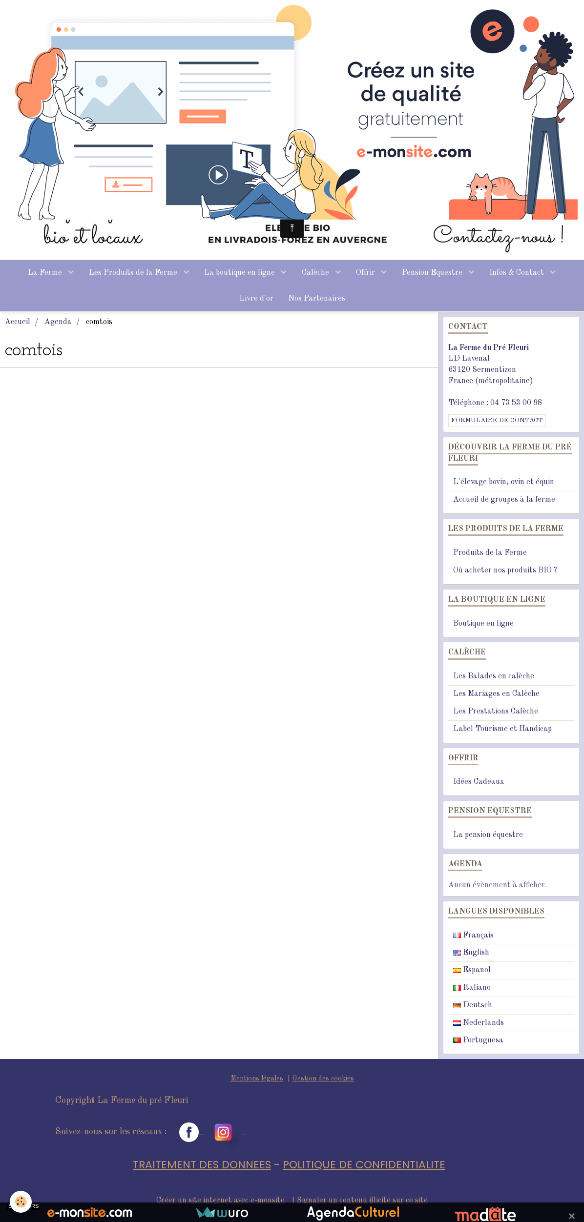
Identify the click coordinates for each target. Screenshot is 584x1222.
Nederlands (478, 1023)
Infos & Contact (517, 273)
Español (472, 970)
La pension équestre (488, 835)
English (471, 953)
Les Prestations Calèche (495, 711)
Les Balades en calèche (493, 676)
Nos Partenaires (316, 299)
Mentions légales (256, 1078)
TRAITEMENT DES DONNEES (202, 1164)
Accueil (17, 322)
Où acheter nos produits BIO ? (505, 570)
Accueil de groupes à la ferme (504, 500)
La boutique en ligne (240, 273)
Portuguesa (478, 1040)
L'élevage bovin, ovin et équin (503, 482)
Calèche (316, 273)
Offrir (366, 273)
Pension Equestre (433, 273)
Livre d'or (256, 299)
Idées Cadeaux (478, 782)
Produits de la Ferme (490, 553)
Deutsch (472, 1005)
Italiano (472, 988)
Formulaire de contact (497, 420)
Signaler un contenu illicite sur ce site (362, 1200)
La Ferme (46, 273)
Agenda (58, 322)
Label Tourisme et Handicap (502, 729)
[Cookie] (21, 1202)
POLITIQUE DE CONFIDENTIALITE (364, 1164)
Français (473, 935)
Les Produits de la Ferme (134, 273)
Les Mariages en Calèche (496, 694)
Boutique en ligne (483, 624)
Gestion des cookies (323, 1078)
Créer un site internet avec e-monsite (220, 1200)
